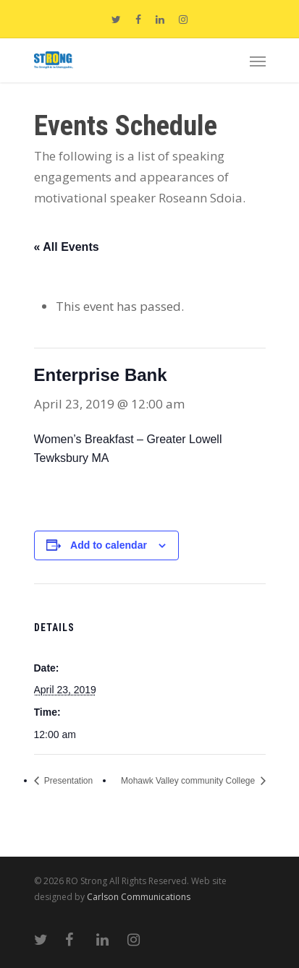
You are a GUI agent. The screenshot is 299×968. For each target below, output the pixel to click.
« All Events (66, 247)
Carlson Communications (138, 897)
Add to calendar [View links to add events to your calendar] (108, 545)
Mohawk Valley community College (189, 781)
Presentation (67, 781)
